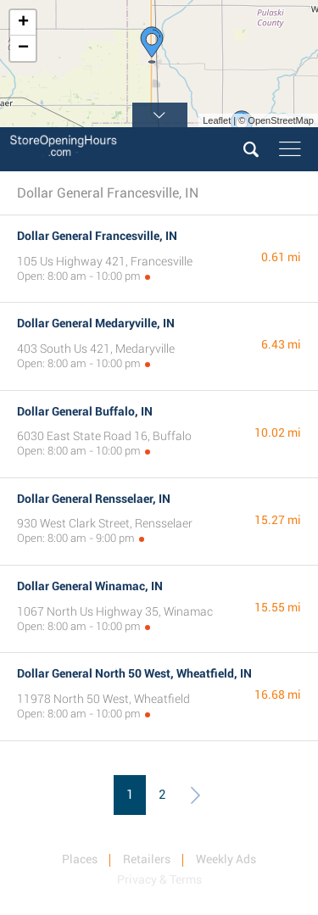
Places (80, 859)
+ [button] (23, 23)
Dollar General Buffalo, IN (85, 411)
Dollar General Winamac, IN (90, 586)
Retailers (146, 859)
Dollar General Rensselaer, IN (93, 498)
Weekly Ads (226, 859)
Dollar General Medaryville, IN (96, 323)
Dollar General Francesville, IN (97, 236)
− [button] (23, 48)
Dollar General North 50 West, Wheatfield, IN (134, 673)
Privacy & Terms (159, 879)
